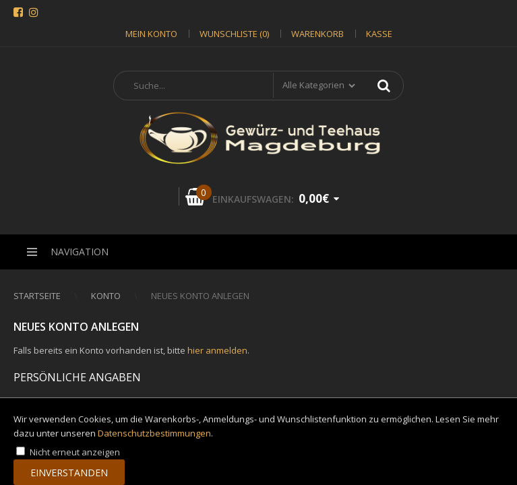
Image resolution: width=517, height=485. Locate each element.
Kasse (379, 34)
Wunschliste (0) (234, 34)
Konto (106, 296)
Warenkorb (317, 34)
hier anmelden (217, 350)
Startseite (37, 296)
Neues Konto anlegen (200, 296)
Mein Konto (151, 34)
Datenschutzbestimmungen (154, 433)
